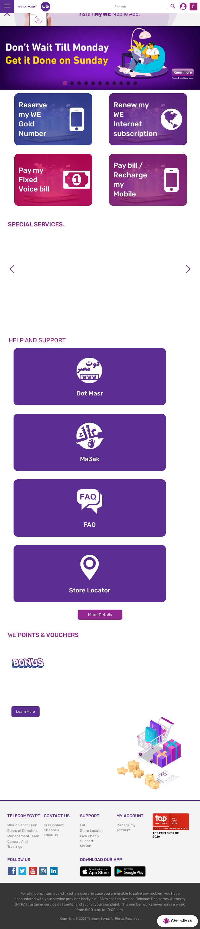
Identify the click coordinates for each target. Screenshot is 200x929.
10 (128, 83)
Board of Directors (22, 830)
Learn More (25, 711)
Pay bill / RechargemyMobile (130, 179)
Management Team (23, 836)
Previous (12, 269)
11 (135, 83)
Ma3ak (85, 846)
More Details (100, 614)
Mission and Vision (22, 825)
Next (188, 269)
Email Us (51, 835)
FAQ (83, 825)
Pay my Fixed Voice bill (33, 180)
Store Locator (91, 830)
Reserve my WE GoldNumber (32, 119)
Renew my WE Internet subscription (132, 119)
